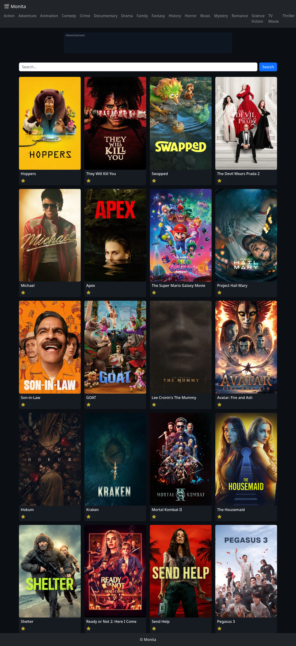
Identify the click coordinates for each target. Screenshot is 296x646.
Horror (191, 15)
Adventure (27, 15)
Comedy (69, 15)
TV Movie (273, 18)
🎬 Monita (15, 6)
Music (205, 15)
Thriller (288, 15)
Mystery (221, 15)
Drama (127, 15)
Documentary (105, 15)
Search (268, 66)
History (175, 15)
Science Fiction (258, 18)
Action (9, 15)
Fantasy (158, 15)
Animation (49, 15)
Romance (240, 15)
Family (142, 15)
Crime (85, 15)
